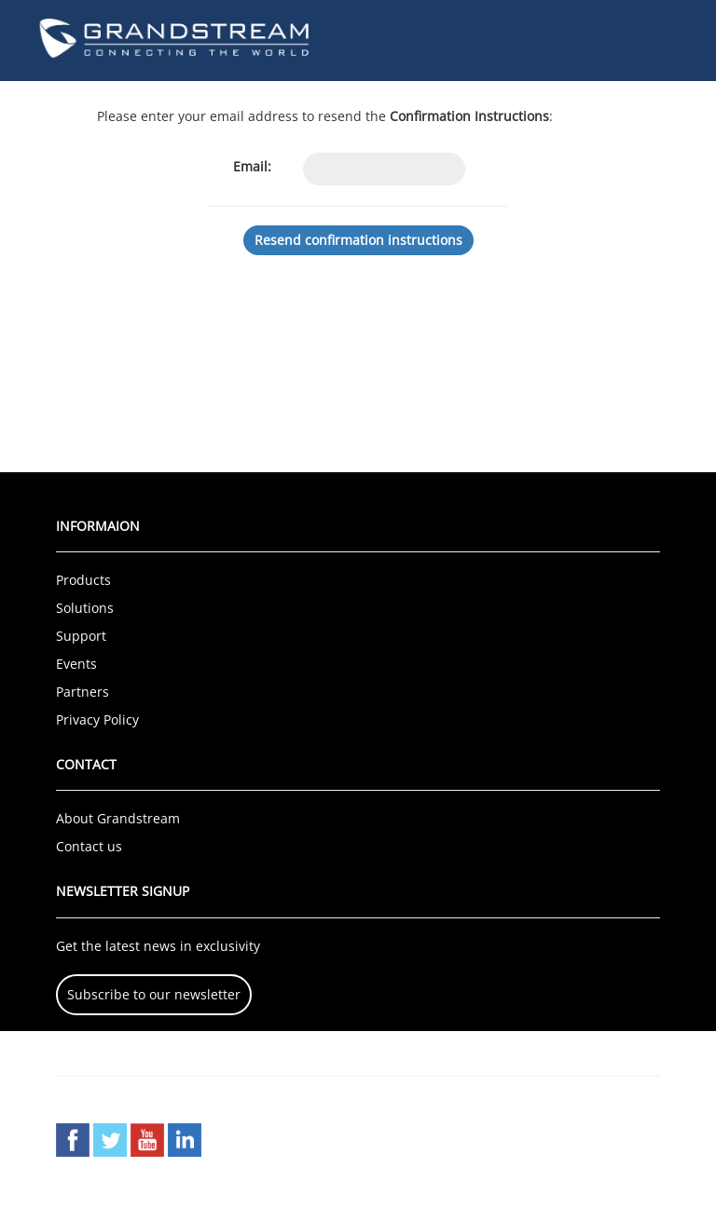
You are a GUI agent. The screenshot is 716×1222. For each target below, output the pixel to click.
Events (76, 663)
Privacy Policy (97, 719)
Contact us (89, 846)
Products (83, 580)
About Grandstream (118, 818)
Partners (82, 691)
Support (81, 636)
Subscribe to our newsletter (154, 994)
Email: (252, 166)
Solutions (85, 608)
